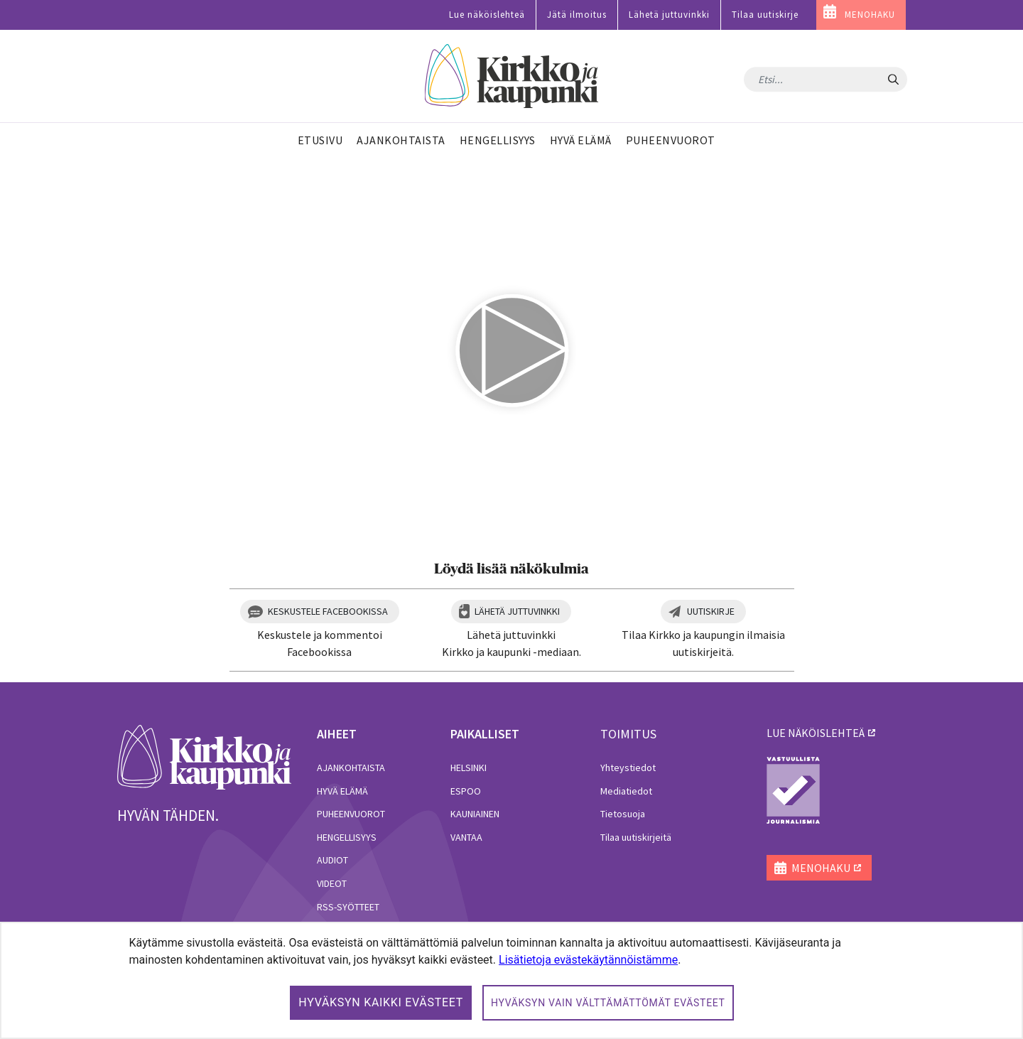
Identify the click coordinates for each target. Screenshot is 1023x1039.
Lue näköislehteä (487, 15)
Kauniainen (474, 813)
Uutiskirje (711, 611)
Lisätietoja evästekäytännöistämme (588, 960)
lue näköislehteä (816, 733)
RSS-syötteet (348, 906)
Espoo (465, 791)
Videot (332, 883)
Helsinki (468, 767)
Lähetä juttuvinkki (669, 15)
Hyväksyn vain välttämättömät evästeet (608, 1002)
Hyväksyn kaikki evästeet (380, 1002)
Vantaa (466, 837)
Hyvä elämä (342, 791)
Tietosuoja (622, 813)
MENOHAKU (870, 15)
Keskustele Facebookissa (328, 611)
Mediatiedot (626, 791)
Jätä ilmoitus (577, 15)
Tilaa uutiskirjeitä (635, 837)
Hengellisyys (347, 837)
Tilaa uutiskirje (765, 15)
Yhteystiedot (628, 767)
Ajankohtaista (351, 767)
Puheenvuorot (351, 813)
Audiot (332, 860)
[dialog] (511, 980)
